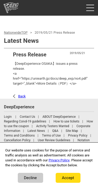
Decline (30, 178)
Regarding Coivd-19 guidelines (25, 121)
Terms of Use (51, 135)
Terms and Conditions (19, 135)
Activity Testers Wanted (52, 126)
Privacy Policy (77, 135)
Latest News (36, 130)
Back (22, 96)
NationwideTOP (15, 32)
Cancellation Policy (17, 140)
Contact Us (27, 116)
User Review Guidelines (54, 140)
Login (8, 116)
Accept (68, 178)
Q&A (55, 130)
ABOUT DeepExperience (59, 116)
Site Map (72, 130)
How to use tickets (66, 121)
